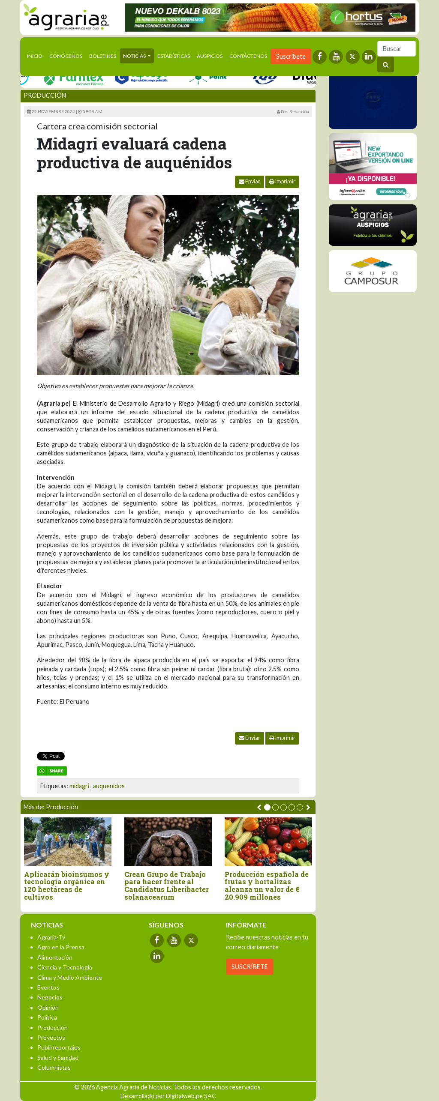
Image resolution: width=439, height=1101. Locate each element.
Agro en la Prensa (60, 947)
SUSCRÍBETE (250, 966)
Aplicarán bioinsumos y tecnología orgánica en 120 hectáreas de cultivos (66, 886)
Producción (45, 95)
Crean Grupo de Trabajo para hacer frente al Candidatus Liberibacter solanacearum (166, 886)
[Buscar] (396, 49)
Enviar (249, 181)
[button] (267, 807)
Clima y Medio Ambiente (69, 977)
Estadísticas (173, 56)
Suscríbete (291, 56)
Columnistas (54, 1067)
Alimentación (54, 957)
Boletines (102, 56)
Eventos (48, 987)
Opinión (48, 1007)
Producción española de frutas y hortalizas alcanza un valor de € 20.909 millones (267, 886)
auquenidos (109, 786)
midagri (79, 786)
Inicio (36, 55)
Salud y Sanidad (57, 1057)
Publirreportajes (59, 1047)
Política (47, 1017)
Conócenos (65, 56)
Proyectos (51, 1037)
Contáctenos (248, 56)
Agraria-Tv (51, 937)
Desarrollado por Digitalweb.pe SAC (168, 1095)
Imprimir (282, 181)
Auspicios (210, 56)
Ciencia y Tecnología (64, 967)
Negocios (50, 997)
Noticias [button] (135, 56)
